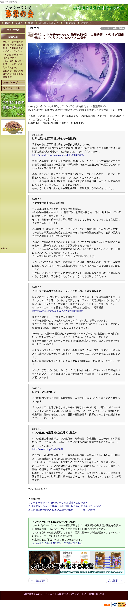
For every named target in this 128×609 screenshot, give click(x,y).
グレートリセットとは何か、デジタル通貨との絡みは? (57, 502)
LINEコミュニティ (48, 23)
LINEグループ (10, 82)
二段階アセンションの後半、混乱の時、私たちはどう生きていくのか (65, 506)
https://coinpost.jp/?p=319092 (47, 449)
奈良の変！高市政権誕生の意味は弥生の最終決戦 (13, 74)
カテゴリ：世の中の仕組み (113, 28)
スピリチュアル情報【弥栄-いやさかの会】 (62, 594)
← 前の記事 (38, 580)
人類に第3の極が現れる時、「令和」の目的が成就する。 (13, 64)
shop (30, 23)
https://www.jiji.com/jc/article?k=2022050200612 (57, 311)
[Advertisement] (13, 188)
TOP (7, 23)
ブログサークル (11, 88)
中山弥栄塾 (70, 23)
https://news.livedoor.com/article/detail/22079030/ (58, 155)
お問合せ (86, 23)
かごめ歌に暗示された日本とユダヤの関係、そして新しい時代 (61, 509)
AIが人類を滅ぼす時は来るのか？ (13, 56)
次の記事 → (115, 580)
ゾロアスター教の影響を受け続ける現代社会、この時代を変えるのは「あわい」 (13, 46)
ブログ (18, 23)
